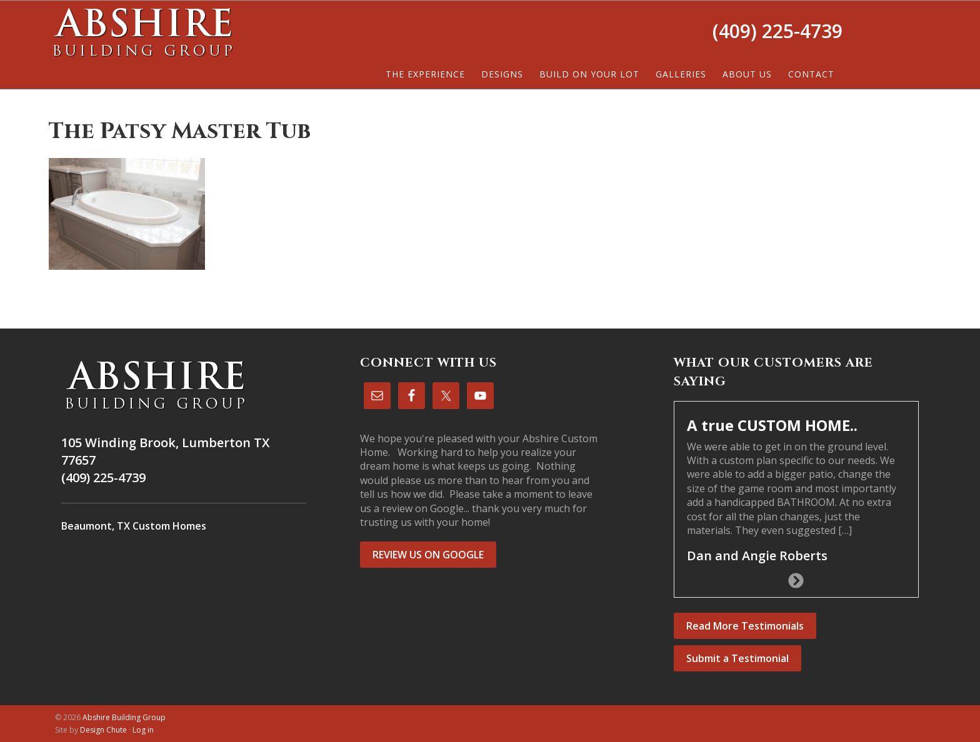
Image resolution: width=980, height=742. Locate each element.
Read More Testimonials (745, 626)
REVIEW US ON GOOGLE (428, 554)
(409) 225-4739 (777, 31)
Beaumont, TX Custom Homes (133, 526)
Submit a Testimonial (737, 658)
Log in (143, 730)
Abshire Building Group (142, 32)
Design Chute (103, 730)
